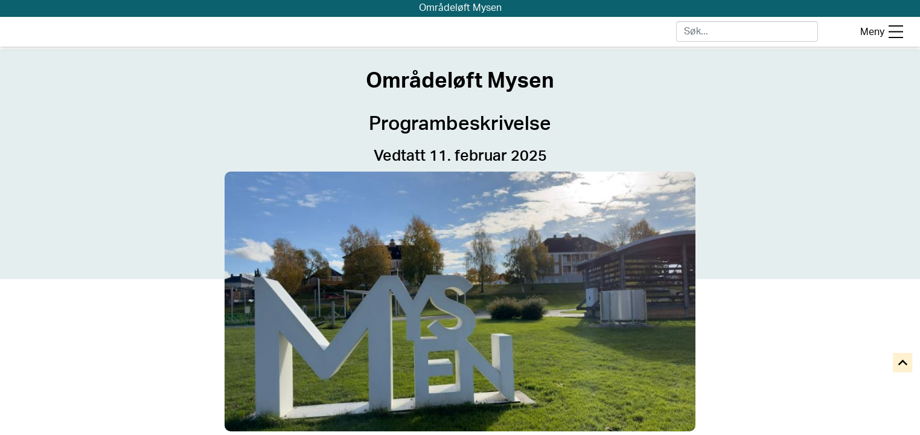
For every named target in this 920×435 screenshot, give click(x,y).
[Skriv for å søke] (747, 31)
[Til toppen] (903, 363)
